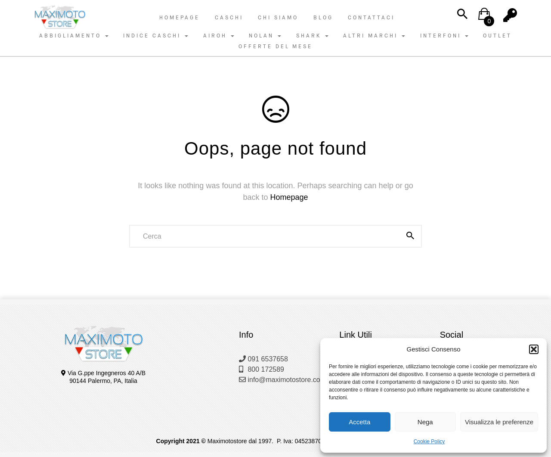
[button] (533, 349)
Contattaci (371, 17)
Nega (425, 422)
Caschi (229, 17)
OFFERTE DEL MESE (275, 46)
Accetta (359, 422)
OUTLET (497, 35)
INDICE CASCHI (155, 35)
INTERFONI (444, 35)
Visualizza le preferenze (499, 422)
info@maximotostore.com (282, 379)
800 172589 (261, 369)
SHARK (312, 35)
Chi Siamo (278, 17)
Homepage (179, 17)
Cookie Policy (429, 441)
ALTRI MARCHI (374, 35)
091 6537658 (263, 359)
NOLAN (265, 35)
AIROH (218, 35)
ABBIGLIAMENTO (73, 35)
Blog (323, 17)
